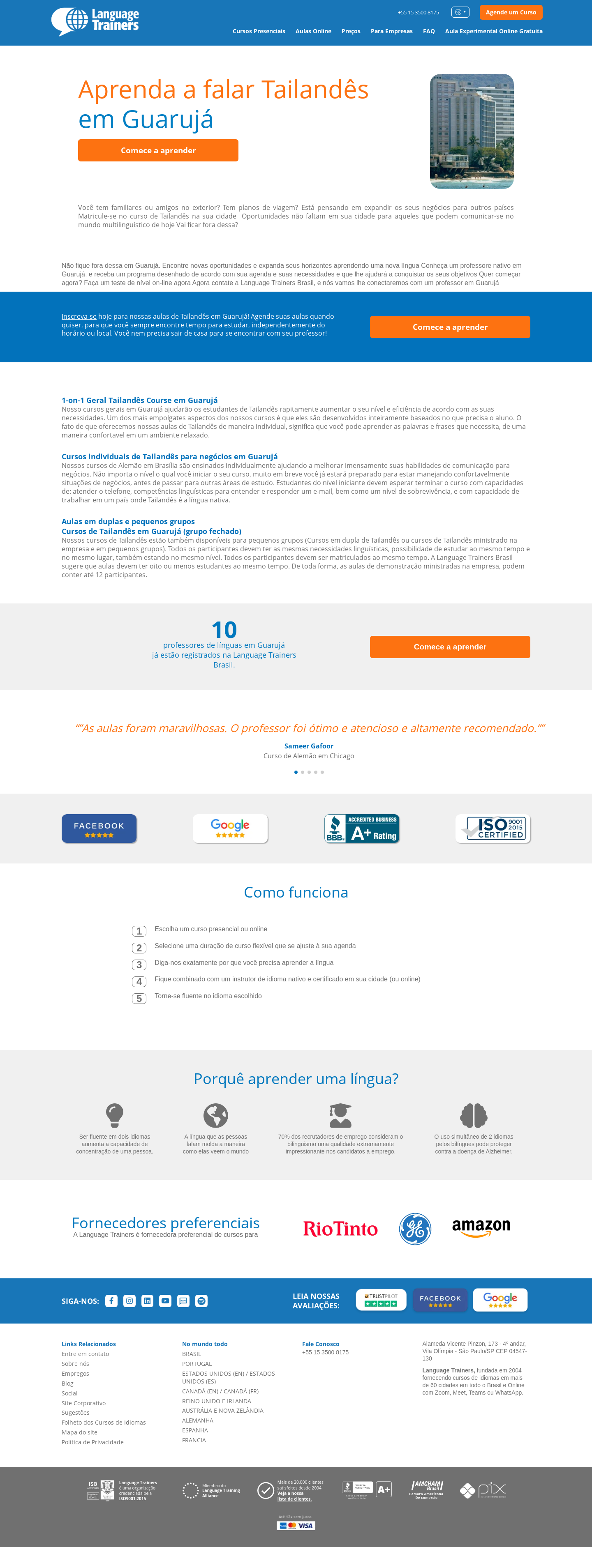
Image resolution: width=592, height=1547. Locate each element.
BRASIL (191, 1354)
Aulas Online (313, 31)
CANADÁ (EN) (200, 1391)
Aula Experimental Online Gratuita (494, 31)
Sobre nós (75, 1363)
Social (70, 1393)
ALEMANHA (197, 1420)
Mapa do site (79, 1432)
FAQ (429, 31)
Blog (68, 1383)
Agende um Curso (511, 12)
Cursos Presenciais (259, 31)
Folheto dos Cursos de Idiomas (104, 1422)
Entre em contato (85, 1354)
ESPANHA (195, 1430)
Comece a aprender (158, 150)
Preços (351, 31)
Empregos (75, 1373)
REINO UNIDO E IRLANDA (216, 1401)
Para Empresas (392, 31)
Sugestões (76, 1412)
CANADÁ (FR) (241, 1391)
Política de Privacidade (93, 1442)
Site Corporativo (84, 1403)
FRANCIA (194, 1440)
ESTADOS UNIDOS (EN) (213, 1373)
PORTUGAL (197, 1363)
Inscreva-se (79, 316)
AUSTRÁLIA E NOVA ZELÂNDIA (223, 1410)
